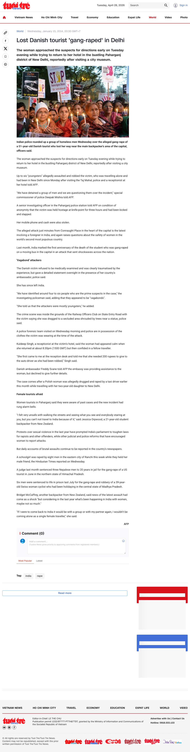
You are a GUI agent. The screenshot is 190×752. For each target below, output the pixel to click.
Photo (184, 17)
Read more (65, 593)
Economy (92, 17)
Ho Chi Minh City (51, 17)
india (28, 576)
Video (168, 17)
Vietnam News (24, 17)
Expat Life (134, 17)
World (152, 17)
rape (40, 576)
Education (113, 17)
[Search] (149, 5)
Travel (74, 17)
